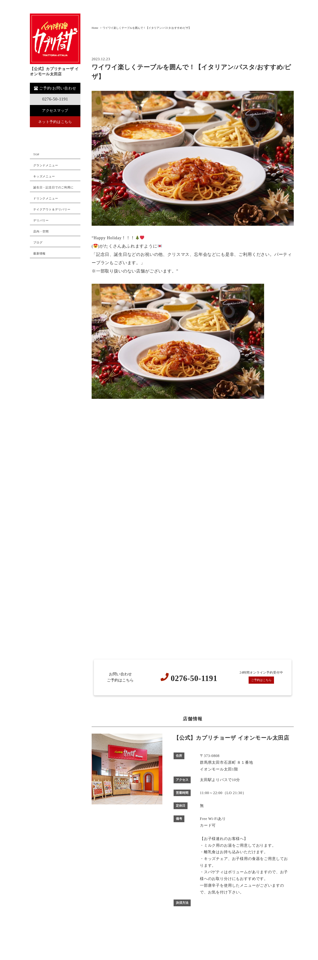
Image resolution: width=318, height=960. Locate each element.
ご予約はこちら (261, 680)
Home (95, 27)
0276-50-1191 (55, 99)
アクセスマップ (55, 111)
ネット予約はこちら (55, 122)
